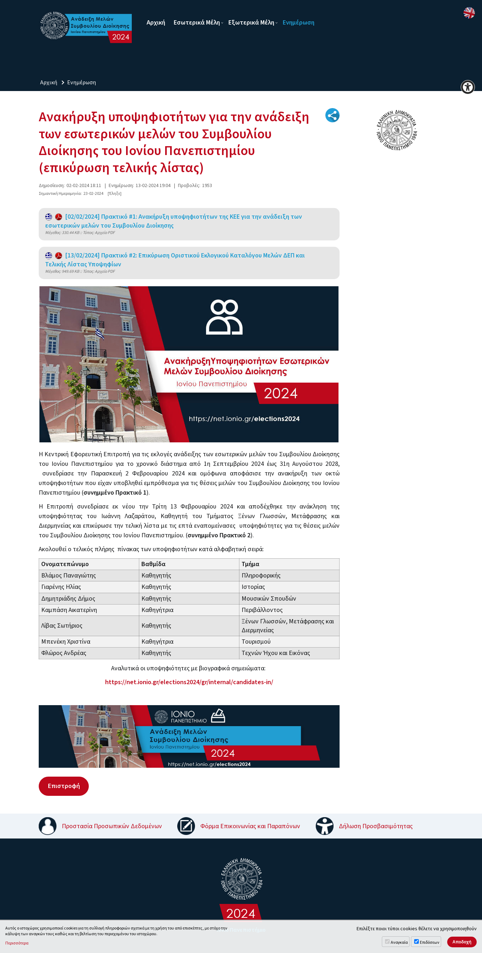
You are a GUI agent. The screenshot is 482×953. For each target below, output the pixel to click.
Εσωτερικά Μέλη (197, 22)
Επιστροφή (64, 785)
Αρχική (156, 22)
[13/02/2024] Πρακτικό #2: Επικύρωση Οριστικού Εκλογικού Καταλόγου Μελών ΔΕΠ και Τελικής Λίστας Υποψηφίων (175, 260)
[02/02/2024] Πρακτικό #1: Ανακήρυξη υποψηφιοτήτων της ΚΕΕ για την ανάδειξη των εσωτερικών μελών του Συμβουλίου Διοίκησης (173, 221)
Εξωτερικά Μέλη (251, 22)
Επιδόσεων (429, 942)
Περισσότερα (16, 943)
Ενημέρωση (298, 22)
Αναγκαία (399, 942)
